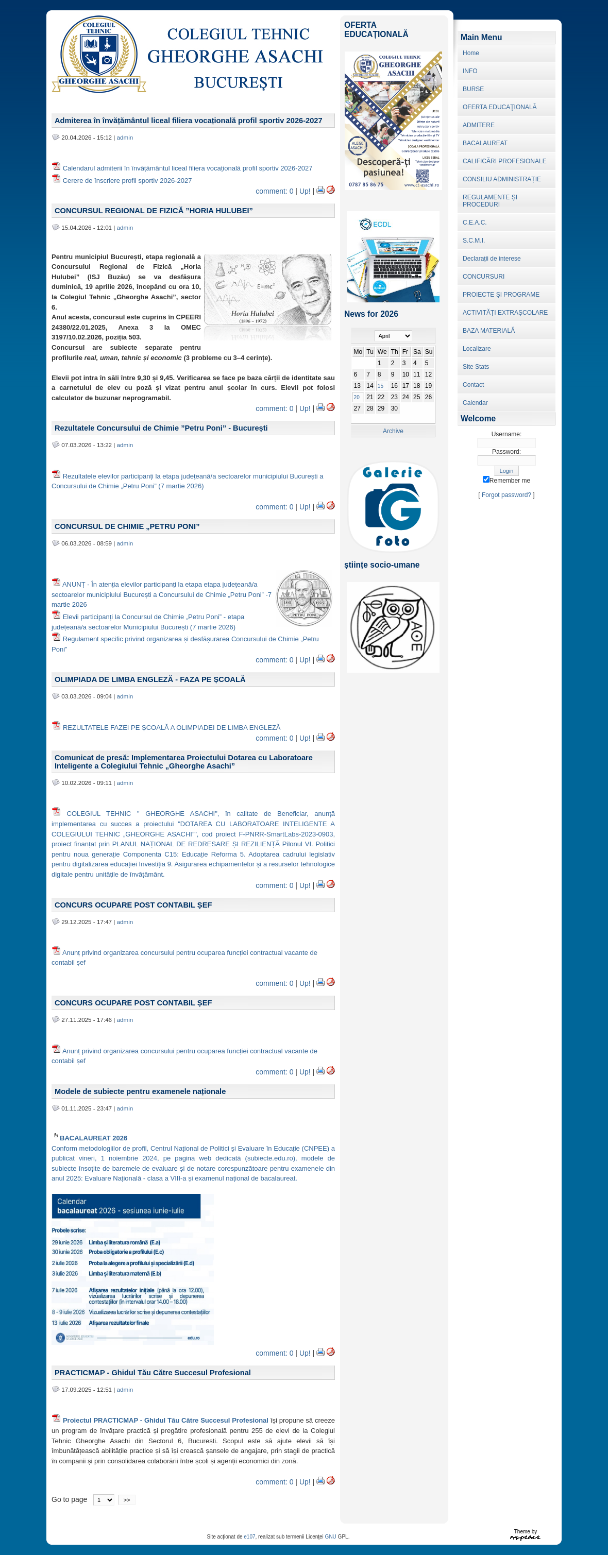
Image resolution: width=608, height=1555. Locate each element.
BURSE (473, 89)
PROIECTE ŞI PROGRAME (501, 294)
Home (471, 53)
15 (380, 386)
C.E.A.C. (475, 222)
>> (127, 1500)
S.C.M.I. (474, 240)
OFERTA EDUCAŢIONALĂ (500, 107)
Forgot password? (506, 495)
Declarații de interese (492, 258)
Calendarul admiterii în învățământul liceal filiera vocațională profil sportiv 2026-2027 (188, 168)
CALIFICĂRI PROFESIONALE (505, 161)
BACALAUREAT (485, 143)
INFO (470, 71)
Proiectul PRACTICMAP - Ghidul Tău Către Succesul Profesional (165, 1420)
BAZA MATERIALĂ (489, 330)
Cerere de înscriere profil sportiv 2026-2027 (127, 180)
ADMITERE (479, 125)
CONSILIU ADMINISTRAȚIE (502, 179)
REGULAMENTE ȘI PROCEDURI (490, 201)
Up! (305, 191)
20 (357, 397)
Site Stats (476, 366)
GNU (330, 1537)
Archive (393, 431)
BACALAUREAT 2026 (89, 1138)
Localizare (477, 348)
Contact (473, 384)
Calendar (475, 402)
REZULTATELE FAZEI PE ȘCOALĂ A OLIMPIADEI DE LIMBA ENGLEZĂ (172, 727)
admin (125, 137)
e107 (249, 1537)
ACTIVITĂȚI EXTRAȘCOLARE (505, 312)
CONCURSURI (483, 276)
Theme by (525, 1531)
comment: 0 (274, 191)
